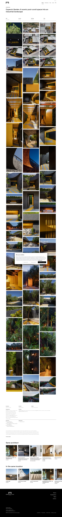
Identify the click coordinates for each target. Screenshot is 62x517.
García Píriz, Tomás (8, 407)
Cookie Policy (40, 260)
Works (43, 2)
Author (53, 2)
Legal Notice (38, 512)
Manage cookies (26, 262)
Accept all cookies (42, 262)
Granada (19, 19)
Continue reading (8, 436)
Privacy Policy (43, 512)
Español (55, 0)
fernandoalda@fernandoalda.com (10, 510)
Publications (47, 2)
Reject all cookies (33, 262)
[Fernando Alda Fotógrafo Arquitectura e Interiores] (7, 2)
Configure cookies (53, 512)
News (50, 2)
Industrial (32, 19)
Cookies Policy (48, 512)
